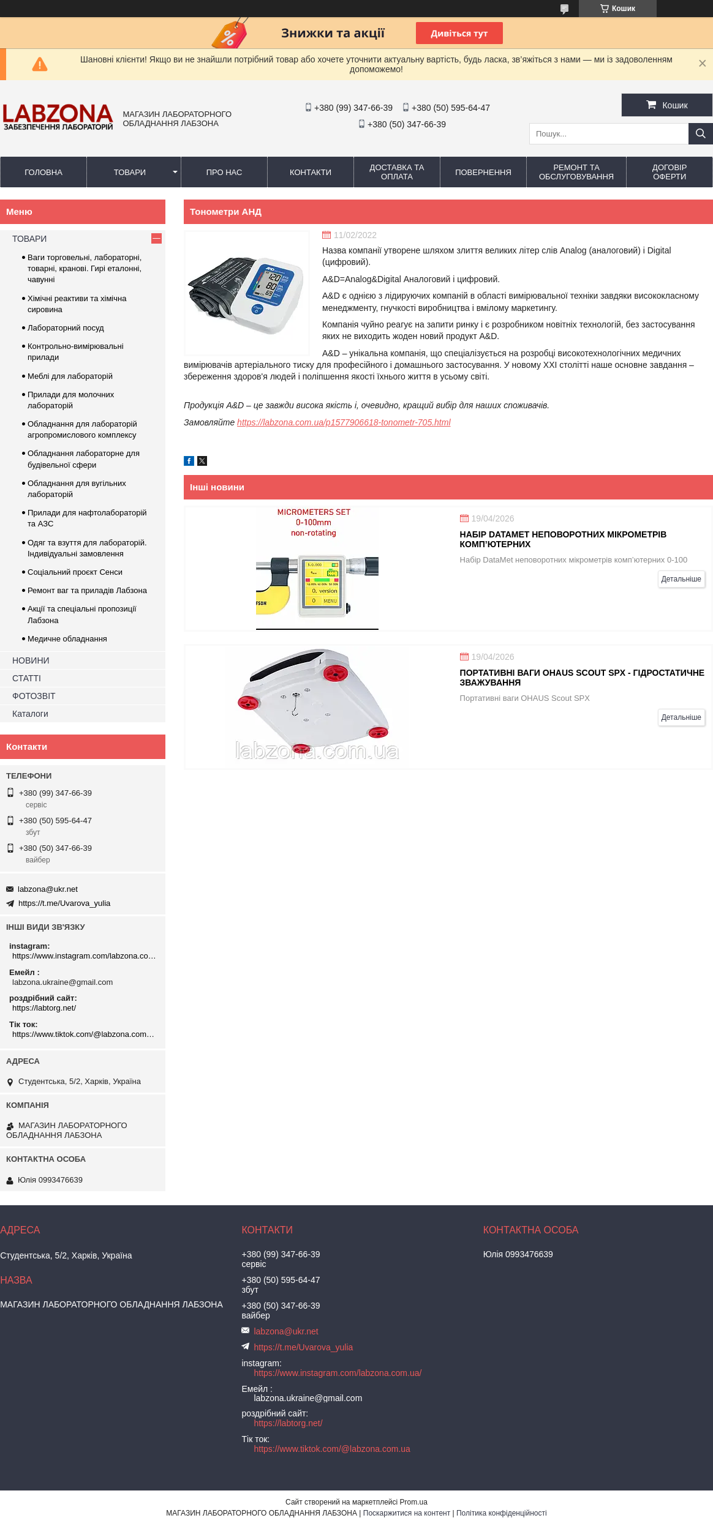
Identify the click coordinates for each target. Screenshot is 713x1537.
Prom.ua (414, 1502)
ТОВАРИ (130, 172)
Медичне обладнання (67, 638)
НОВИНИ (31, 660)
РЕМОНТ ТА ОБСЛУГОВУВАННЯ (576, 172)
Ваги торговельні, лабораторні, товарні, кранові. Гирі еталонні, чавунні (84, 268)
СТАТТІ (26, 678)
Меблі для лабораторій (70, 376)
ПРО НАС (224, 172)
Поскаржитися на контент (406, 1513)
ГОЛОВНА (43, 172)
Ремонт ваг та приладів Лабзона (87, 590)
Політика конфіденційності (501, 1513)
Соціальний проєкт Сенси (75, 572)
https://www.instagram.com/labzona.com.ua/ (84, 955)
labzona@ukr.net (48, 889)
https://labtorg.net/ (44, 1007)
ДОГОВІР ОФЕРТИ (669, 172)
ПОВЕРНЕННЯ (483, 172)
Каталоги (30, 714)
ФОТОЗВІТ (34, 696)
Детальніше (681, 579)
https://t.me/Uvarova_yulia (64, 903)
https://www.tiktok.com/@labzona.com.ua (84, 1034)
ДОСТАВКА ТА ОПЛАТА (397, 172)
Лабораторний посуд (66, 327)
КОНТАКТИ (310, 172)
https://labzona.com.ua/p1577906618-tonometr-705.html (343, 422)
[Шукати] (700, 133)
